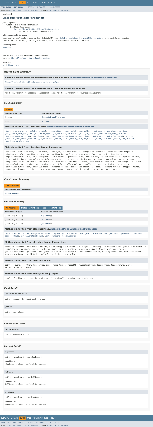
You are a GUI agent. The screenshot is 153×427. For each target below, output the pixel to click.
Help (53, 3)
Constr (26, 10)
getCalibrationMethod (96, 233)
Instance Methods (30, 208)
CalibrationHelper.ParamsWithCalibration (81, 38)
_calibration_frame (58, 131)
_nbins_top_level (114, 136)
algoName (45, 216)
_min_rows (50, 136)
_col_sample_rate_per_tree (18, 133)
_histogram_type (42, 133)
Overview (5, 3)
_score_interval (103, 138)
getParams (126, 233)
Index (46, 3)
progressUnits (12, 236)
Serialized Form (11, 65)
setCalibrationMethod (32, 236)
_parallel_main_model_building (20, 138)
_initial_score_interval (17, 136)
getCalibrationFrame (72, 233)
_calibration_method (80, 131)
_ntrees (129, 136)
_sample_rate (60, 138)
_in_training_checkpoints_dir (68, 133)
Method (34, 10)
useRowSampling (70, 236)
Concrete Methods (52, 208)
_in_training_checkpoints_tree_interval (105, 133)
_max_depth (37, 136)
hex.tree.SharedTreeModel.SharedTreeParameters (36, 29)
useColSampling (52, 236)
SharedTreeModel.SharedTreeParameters (30, 58)
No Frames (40, 7)
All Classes (55, 7)
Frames (31, 7)
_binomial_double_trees (53, 117)
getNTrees (114, 233)
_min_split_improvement (69, 136)
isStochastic (139, 233)
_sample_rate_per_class (81, 138)
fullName (45, 219)
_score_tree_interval (124, 138)
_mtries (45, 121)
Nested (12, 10)
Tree (29, 3)
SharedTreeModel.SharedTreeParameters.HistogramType (32, 82)
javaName (45, 223)
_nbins (86, 136)
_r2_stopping (45, 138)
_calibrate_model (37, 131)
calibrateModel (12, 233)
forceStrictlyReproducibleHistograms (41, 233)
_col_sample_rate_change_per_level (110, 131)
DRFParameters (12, 193)
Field (19, 10)
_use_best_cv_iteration (17, 141)
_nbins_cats (97, 136)
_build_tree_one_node (16, 131)
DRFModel (7, 48)
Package (14, 3)
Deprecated (37, 3)
